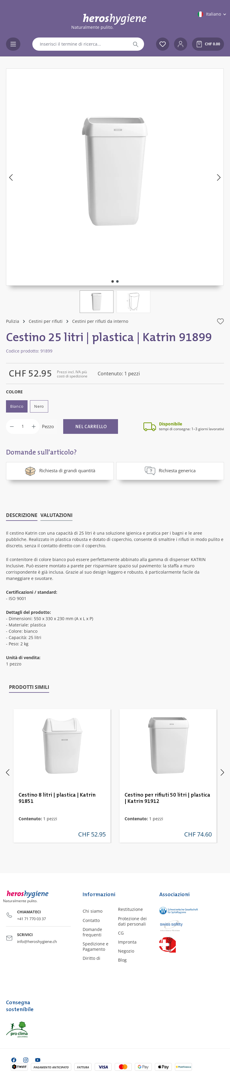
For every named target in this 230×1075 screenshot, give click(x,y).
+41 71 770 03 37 (31, 918)
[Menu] (13, 44)
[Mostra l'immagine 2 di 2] (117, 281)
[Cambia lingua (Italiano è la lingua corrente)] (212, 14)
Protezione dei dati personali (132, 920)
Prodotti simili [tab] (29, 686)
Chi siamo (92, 911)
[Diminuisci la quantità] (12, 426)
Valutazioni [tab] (56, 514)
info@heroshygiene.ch (37, 941)
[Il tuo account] (180, 44)
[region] (115, 190)
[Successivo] (218, 177)
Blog (122, 959)
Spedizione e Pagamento (95, 945)
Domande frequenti (92, 931)
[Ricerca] (135, 44)
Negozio (126, 950)
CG (121, 932)
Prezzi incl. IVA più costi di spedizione (72, 374)
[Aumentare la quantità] (34, 426)
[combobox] (80, 44)
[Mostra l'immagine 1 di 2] (112, 281)
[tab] (21, 514)
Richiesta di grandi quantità (60, 470)
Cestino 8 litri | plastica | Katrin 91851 (57, 797)
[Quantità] (22, 426)
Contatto (91, 920)
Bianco (16, 406)
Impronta (127, 941)
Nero (39, 406)
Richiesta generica (170, 470)
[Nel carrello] (90, 426)
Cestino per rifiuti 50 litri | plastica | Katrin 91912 (167, 797)
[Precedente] (10, 177)
